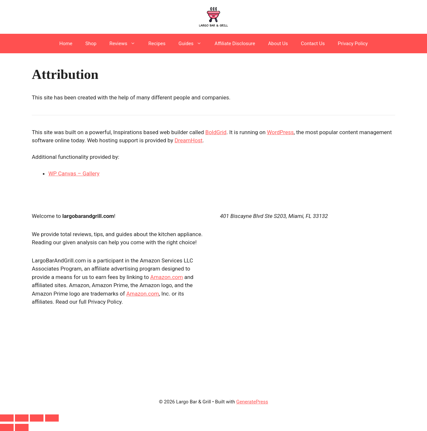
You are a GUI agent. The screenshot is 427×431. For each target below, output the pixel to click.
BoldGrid (215, 132)
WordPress (280, 132)
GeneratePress (252, 402)
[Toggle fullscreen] (22, 418)
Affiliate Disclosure (234, 43)
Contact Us (313, 43)
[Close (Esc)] (52, 418)
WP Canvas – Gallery (74, 173)
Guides (193, 43)
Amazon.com (166, 277)
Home (65, 43)
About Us (278, 43)
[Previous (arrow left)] (7, 427)
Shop (90, 43)
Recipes (156, 43)
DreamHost (188, 140)
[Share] (36, 418)
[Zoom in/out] (7, 418)
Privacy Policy (353, 43)
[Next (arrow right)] (22, 427)
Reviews (125, 43)
